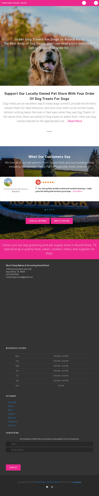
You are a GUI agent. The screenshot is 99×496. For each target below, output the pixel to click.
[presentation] (20, 457)
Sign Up (13, 467)
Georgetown (29, 166)
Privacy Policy (40, 482)
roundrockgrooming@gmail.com (19, 277)
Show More (77, 191)
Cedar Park (45, 166)
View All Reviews (37, 221)
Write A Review (61, 221)
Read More (75, 121)
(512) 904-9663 (12, 274)
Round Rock (57, 162)
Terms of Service (54, 482)
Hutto (72, 166)
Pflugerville (60, 166)
